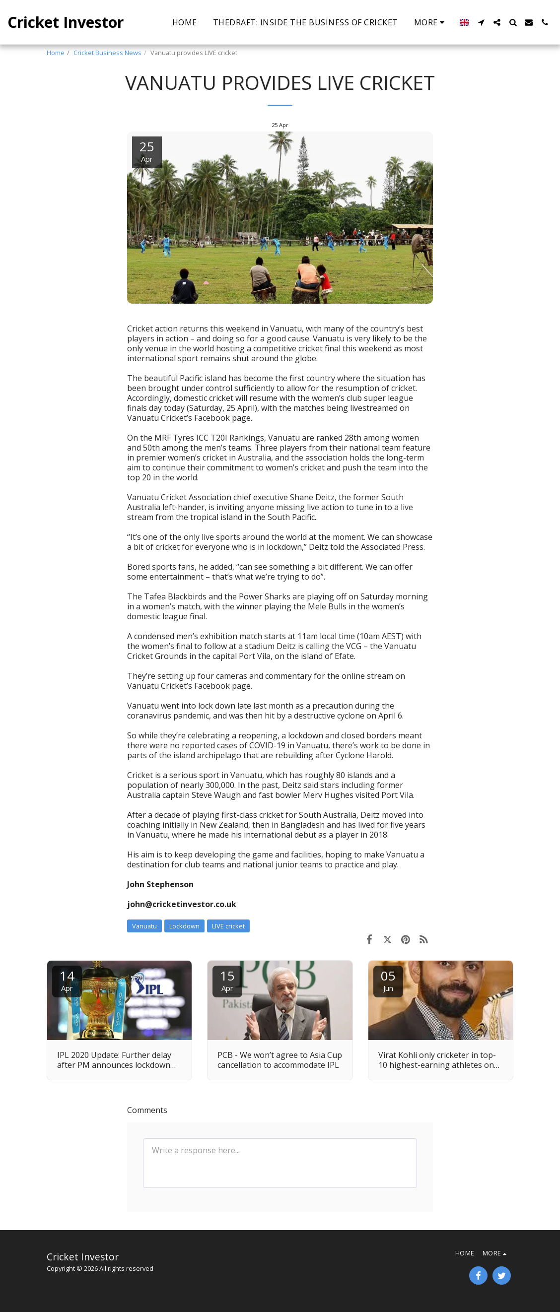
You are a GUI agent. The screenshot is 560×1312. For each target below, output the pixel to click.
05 (388, 980)
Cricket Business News (107, 52)
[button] (481, 22)
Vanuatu (144, 925)
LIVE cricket (228, 925)
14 (67, 980)
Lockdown (184, 925)
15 (227, 980)
